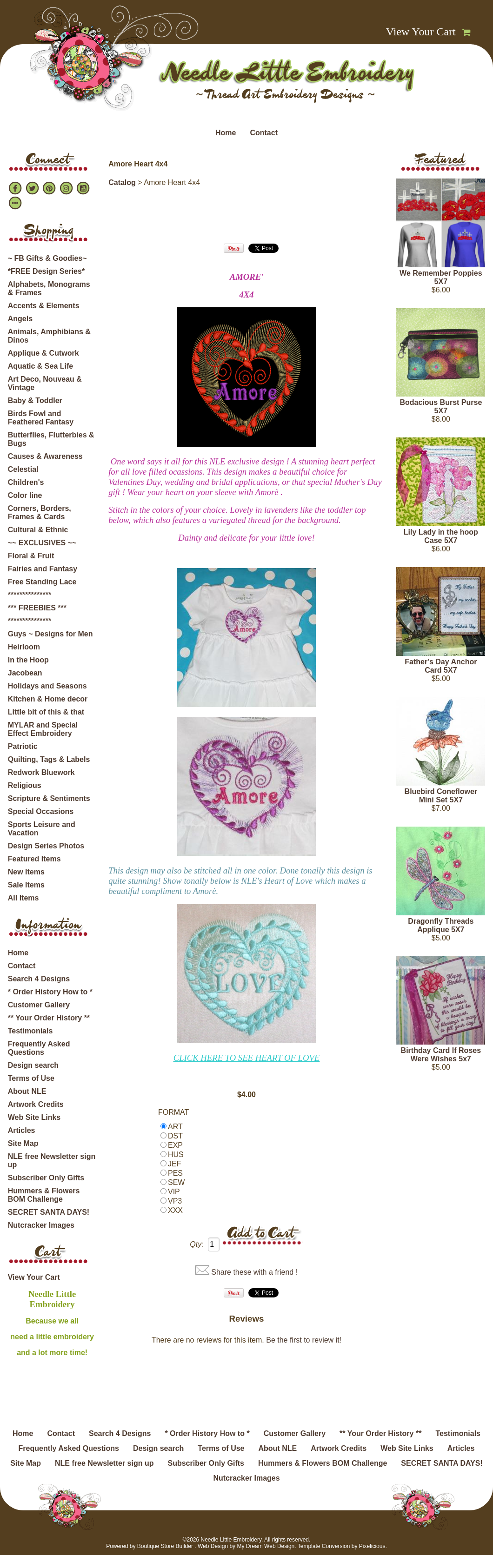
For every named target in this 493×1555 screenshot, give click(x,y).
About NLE (27, 1091)
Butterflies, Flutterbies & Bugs (51, 439)
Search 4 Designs (39, 979)
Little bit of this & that (46, 712)
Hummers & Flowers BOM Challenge (44, 1195)
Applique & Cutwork (43, 353)
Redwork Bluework (41, 772)
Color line (25, 495)
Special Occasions (40, 811)
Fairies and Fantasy (42, 569)
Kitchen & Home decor (48, 699)
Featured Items (34, 859)
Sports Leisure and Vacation (41, 829)
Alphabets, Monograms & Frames (49, 288)
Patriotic (23, 746)
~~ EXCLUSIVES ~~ (42, 543)
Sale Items (26, 885)
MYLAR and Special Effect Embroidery (43, 729)
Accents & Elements (44, 306)
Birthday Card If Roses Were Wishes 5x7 (441, 1054)
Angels (20, 319)
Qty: (196, 1244)
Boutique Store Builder (165, 1546)
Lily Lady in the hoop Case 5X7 (441, 536)
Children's (26, 482)
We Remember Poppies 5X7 (441, 277)
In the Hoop (28, 660)
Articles (21, 1130)
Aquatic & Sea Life (40, 366)
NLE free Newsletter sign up (52, 1160)
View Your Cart (421, 32)
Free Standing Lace (42, 582)
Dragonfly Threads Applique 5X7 (440, 925)
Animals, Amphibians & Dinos (49, 336)
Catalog (122, 182)
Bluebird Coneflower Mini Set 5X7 (441, 795)
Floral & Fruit (31, 556)
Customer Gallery (39, 1005)
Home (225, 133)
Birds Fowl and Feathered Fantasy (40, 418)
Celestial (23, 469)
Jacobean (25, 673)
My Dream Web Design (265, 1546)
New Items (26, 872)
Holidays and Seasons (47, 686)
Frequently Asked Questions (39, 1048)
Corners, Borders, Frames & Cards (39, 512)
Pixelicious (372, 1546)
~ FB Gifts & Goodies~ (47, 258)
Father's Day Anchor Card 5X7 (441, 666)
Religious (24, 785)
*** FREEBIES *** (37, 608)
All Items (23, 898)
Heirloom (24, 647)
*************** (29, 595)
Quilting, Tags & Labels (49, 759)
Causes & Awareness (45, 456)
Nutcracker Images (41, 1225)
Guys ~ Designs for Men (50, 634)
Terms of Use (31, 1078)
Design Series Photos (46, 846)
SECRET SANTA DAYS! (48, 1212)
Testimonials (30, 1031)
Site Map (23, 1143)
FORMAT (173, 1112)
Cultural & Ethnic (38, 530)
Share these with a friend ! (254, 1272)
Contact (264, 133)
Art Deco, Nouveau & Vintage (45, 383)
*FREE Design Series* (46, 271)
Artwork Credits (36, 1104)
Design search (33, 1065)
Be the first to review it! (303, 1340)
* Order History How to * (50, 992)
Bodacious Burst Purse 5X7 (441, 406)
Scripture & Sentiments (49, 798)
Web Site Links (34, 1117)
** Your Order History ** (49, 1018)
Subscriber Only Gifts (46, 1178)
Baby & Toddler (35, 400)
